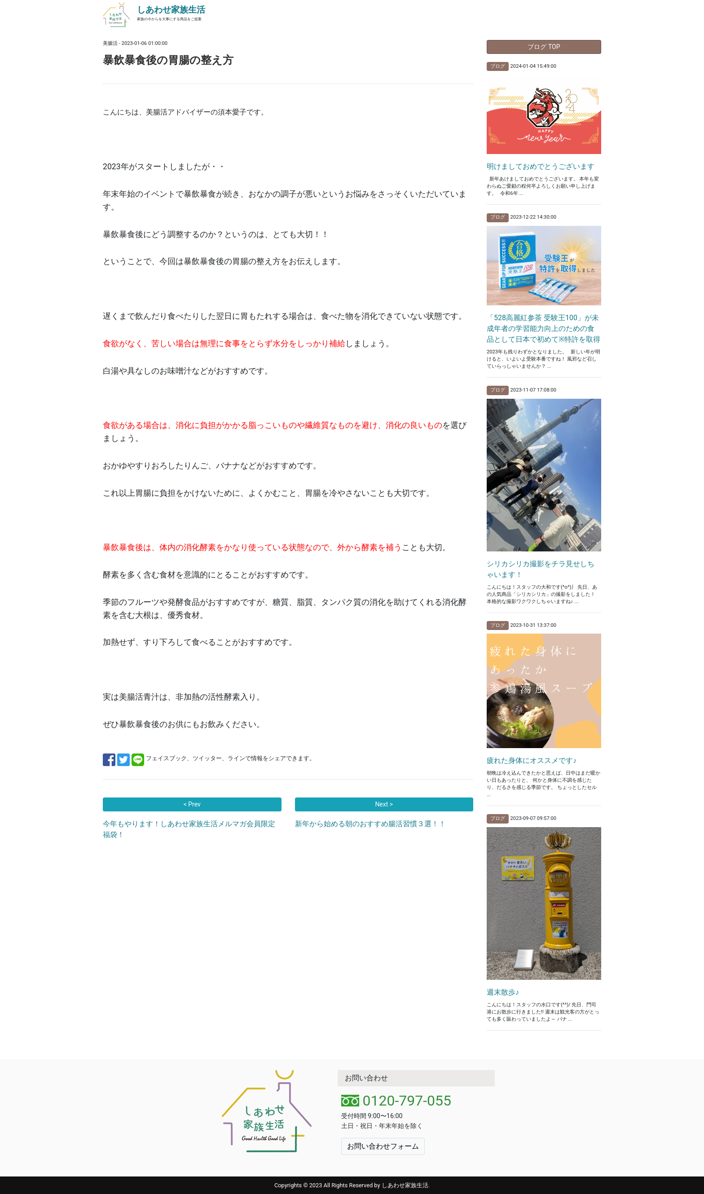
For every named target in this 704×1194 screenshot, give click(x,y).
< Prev (192, 804)
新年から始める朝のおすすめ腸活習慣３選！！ (370, 823)
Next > (384, 804)
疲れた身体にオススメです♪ (531, 760)
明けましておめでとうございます (540, 166)
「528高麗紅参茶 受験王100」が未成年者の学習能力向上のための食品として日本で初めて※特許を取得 (543, 328)
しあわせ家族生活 (171, 9)
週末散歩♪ (503, 992)
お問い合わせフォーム (383, 1146)
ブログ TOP (544, 46)
